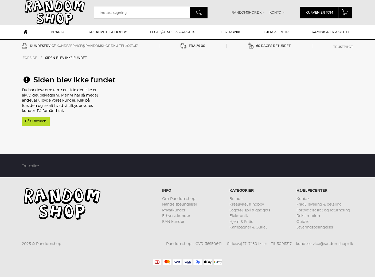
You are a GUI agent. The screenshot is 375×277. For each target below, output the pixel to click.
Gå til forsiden (35, 121)
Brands (58, 32)
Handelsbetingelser (179, 204)
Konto (275, 12)
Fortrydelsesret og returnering (323, 210)
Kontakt (303, 198)
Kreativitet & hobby (108, 32)
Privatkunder (173, 210)
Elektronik (229, 32)
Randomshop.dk (246, 12)
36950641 (213, 243)
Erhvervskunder (176, 215)
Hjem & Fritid (276, 32)
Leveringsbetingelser (314, 227)
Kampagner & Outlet (332, 32)
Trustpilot (343, 47)
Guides (302, 221)
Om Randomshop (178, 198)
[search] (142, 12)
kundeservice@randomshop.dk (86, 46)
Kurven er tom (329, 12)
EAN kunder (173, 221)
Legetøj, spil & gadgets (172, 32)
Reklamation (308, 215)
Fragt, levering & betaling (319, 204)
